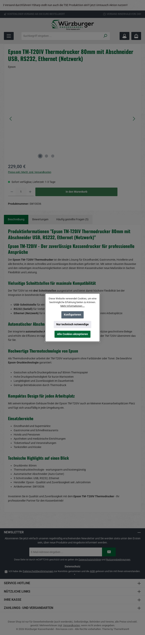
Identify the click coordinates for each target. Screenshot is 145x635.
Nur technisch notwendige (72, 324)
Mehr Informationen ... (72, 305)
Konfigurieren (72, 314)
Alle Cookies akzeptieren (72, 334)
